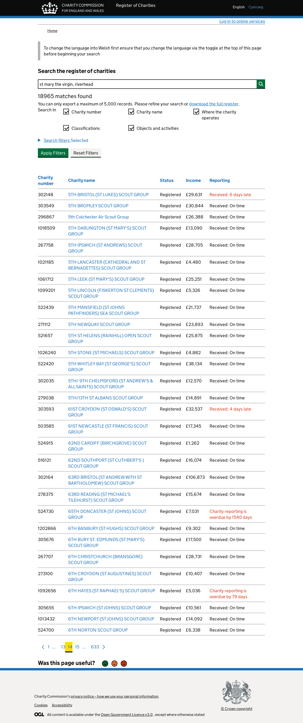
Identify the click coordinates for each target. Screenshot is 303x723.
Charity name (149, 112)
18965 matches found (65, 96)
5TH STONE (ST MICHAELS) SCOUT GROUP (111, 352)
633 (95, 647)
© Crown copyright (236, 708)
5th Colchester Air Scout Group (98, 217)
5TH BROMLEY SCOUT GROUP (98, 205)
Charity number (86, 112)
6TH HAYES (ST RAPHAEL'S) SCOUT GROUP (111, 590)
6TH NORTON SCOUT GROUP (98, 630)
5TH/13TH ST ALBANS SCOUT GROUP (105, 398)
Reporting (219, 180)
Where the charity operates (219, 115)
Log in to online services (242, 21)
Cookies (41, 705)
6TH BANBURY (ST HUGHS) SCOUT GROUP (111, 528)
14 (70, 647)
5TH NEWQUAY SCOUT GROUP (99, 324)
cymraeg (256, 7)
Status (167, 180)
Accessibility (62, 705)
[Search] (151, 84)
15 (77, 647)
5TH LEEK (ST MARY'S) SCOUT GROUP (106, 279)
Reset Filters (85, 153)
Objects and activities (158, 128)
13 (63, 647)
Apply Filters (53, 153)
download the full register (213, 104)
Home (52, 30)
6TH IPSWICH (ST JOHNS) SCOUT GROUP (109, 607)
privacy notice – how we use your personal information (115, 696)
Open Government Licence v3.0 (127, 714)
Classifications (85, 128)
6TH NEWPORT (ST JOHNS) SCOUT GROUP (111, 619)
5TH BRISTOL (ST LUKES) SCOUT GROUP (108, 194)
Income (193, 180)
